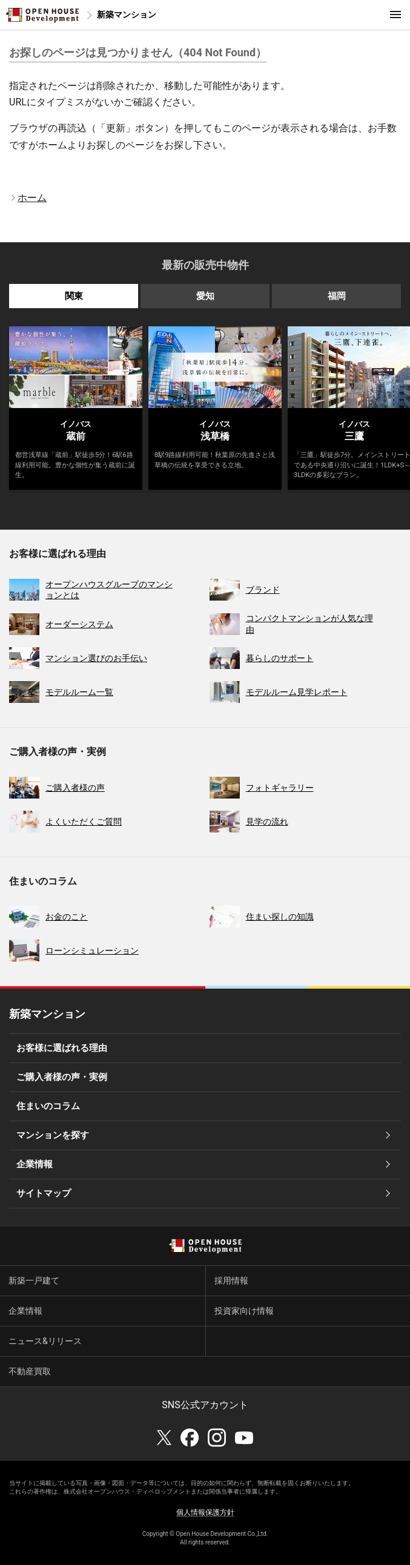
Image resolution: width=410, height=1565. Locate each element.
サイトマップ (43, 1193)
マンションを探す (52, 1135)
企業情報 (34, 1164)
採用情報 (231, 1280)
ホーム (32, 197)
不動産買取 (29, 1371)
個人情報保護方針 (205, 1512)
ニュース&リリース (45, 1341)
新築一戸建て (33, 1280)
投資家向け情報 (244, 1311)
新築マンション (126, 14)
